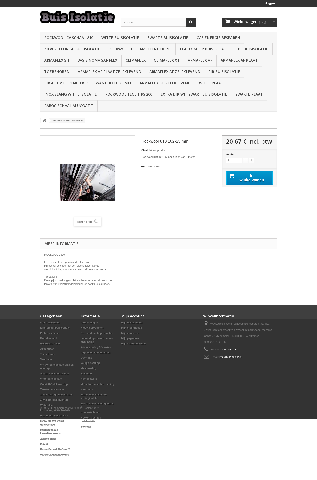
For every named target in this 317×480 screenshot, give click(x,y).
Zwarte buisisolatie (167, 37)
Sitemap (86, 426)
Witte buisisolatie (120, 37)
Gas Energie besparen (218, 37)
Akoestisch (47, 348)
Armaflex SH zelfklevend (165, 83)
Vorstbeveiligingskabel (54, 373)
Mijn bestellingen (131, 322)
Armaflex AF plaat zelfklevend (109, 71)
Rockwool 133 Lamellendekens (139, 49)
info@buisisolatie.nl (230, 356)
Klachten (86, 373)
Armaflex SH (56, 60)
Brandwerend (48, 338)
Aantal (230, 154)
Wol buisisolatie (50, 322)
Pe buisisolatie (253, 49)
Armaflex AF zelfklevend (174, 71)
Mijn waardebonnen (133, 343)
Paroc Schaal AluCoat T (68, 105)
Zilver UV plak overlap (54, 399)
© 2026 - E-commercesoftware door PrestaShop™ (69, 468)
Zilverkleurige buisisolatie (72, 49)
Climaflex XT (167, 60)
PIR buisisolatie (224, 71)
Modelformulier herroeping (97, 384)
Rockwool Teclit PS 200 (128, 94)
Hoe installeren (90, 412)
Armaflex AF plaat (239, 60)
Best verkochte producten (97, 333)
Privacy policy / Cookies (96, 347)
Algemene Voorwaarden (95, 352)
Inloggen (269, 3)
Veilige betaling (90, 363)
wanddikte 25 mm (113, 83)
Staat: (145, 150)
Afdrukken (153, 166)
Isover (44, 443)
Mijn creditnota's (131, 327)
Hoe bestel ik (89, 378)
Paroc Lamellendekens (54, 454)
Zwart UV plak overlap (54, 384)
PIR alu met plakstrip (66, 83)
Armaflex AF (200, 60)
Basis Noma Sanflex (97, 60)
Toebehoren (57, 71)
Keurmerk (87, 389)
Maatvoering (88, 368)
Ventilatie (46, 359)
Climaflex (136, 60)
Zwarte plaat (249, 94)
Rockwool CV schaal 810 (68, 37)
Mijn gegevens (130, 338)
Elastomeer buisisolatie (205, 49)
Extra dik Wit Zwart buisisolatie (194, 94)
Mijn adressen (130, 333)
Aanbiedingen (89, 322)
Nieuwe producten (92, 327)
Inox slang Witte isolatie (70, 94)
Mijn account (132, 316)
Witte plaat (211, 83)
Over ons (86, 357)
